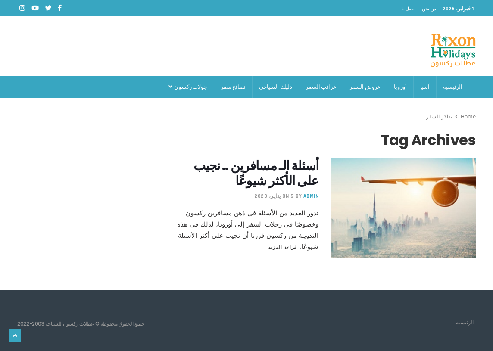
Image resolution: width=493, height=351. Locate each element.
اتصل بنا (408, 8)
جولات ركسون (187, 87)
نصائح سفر (233, 87)
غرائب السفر (321, 87)
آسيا (425, 87)
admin (311, 196)
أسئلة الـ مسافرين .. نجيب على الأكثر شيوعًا (256, 173)
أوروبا (400, 87)
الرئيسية (452, 87)
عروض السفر (365, 87)
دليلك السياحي (275, 87)
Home (468, 116)
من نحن (429, 8)
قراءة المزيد (282, 247)
